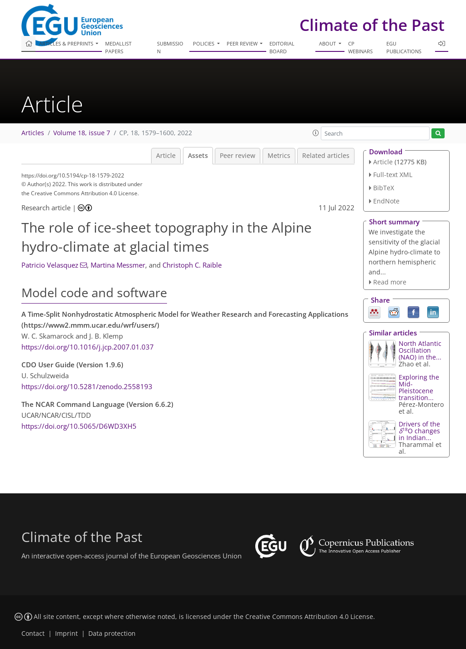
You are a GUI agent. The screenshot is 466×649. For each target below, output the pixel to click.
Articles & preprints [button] (67, 43)
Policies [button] (204, 43)
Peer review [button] (243, 43)
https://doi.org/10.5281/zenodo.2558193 (86, 386)
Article (166, 156)
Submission (170, 47)
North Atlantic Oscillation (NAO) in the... (420, 350)
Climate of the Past (372, 24)
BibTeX (383, 187)
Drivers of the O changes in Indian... (419, 431)
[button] (316, 133)
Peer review (237, 156)
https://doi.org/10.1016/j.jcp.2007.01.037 (87, 346)
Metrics (279, 156)
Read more (389, 282)
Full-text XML (392, 174)
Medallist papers (118, 47)
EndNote (386, 201)
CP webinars (360, 47)
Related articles (326, 156)
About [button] (328, 43)
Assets (198, 156)
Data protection (112, 633)
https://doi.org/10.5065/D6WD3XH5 (79, 426)
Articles (32, 133)
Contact (33, 633)
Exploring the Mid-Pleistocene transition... (419, 387)
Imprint (66, 633)
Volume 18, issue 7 (81, 133)
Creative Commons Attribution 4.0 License (309, 617)
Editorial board (281, 47)
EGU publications (403, 47)
